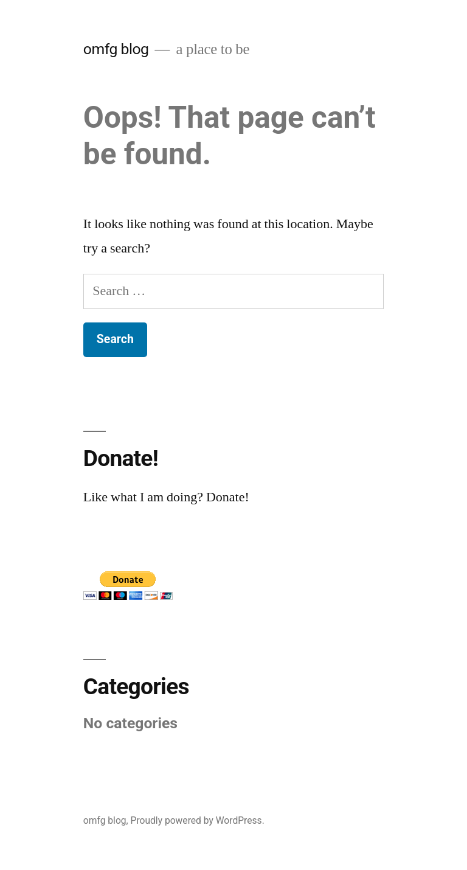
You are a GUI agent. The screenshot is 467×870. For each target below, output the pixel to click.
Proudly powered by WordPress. (198, 820)
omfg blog (116, 49)
